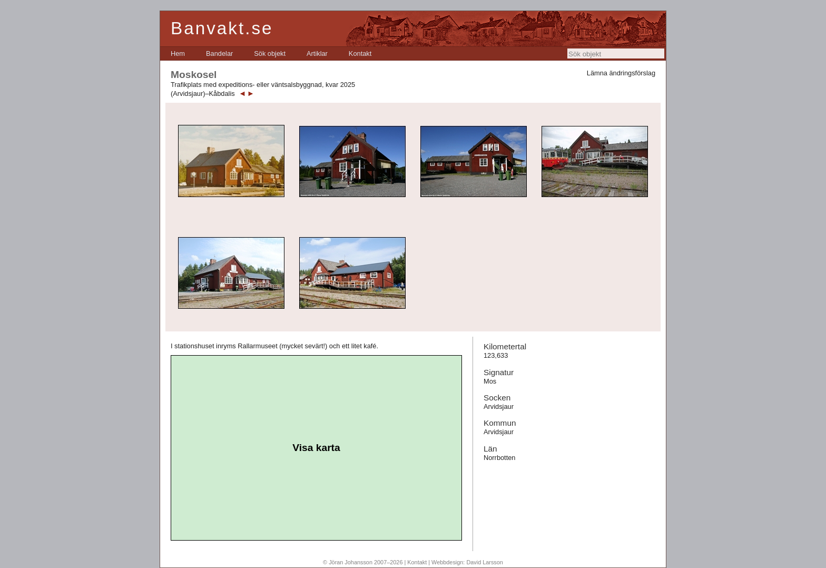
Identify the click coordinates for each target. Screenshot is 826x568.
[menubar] (271, 53)
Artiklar (317, 53)
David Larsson (484, 562)
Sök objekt (270, 53)
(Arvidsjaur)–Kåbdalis (203, 93)
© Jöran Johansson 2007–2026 (362, 562)
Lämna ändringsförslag (621, 73)
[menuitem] (177, 53)
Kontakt (360, 53)
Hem (178, 53)
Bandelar (219, 53)
